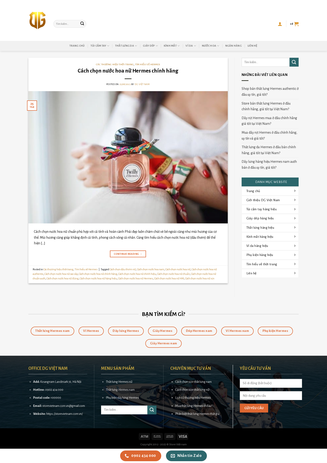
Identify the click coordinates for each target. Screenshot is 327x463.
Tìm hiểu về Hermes (147, 64)
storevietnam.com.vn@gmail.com (63, 406)
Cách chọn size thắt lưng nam (193, 381)
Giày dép (150, 46)
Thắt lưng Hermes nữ (119, 381)
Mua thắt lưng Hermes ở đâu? (193, 406)
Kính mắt (172, 46)
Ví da (191, 46)
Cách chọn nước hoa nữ (178, 269)
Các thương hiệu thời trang (115, 64)
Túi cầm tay (100, 46)
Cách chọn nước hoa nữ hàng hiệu (98, 278)
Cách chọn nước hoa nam (150, 269)
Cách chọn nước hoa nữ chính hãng (98, 274)
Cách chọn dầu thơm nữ (122, 269)
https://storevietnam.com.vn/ (64, 413)
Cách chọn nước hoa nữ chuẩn (173, 274)
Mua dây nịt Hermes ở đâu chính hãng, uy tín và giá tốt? (269, 135)
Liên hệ (253, 45)
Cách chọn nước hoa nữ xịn (199, 278)
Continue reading (128, 254)
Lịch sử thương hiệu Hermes (193, 397)
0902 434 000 (54, 389)
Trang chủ (76, 45)
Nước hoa (210, 46)
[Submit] (82, 24)
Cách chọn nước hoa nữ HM (169, 278)
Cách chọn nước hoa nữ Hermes (135, 278)
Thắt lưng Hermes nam (120, 389)
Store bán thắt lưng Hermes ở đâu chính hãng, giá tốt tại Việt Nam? (266, 106)
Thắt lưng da (126, 46)
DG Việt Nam (142, 84)
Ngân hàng (233, 45)
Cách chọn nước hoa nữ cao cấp (61, 274)
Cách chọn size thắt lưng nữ (192, 389)
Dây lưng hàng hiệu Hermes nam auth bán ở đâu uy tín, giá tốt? (269, 164)
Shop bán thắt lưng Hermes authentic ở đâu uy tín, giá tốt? (270, 91)
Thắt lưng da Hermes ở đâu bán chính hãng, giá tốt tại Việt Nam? (269, 150)
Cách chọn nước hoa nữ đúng (63, 278)
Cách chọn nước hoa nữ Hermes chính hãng (128, 71)
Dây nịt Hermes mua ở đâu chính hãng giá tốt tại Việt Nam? (269, 121)
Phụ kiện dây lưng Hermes (122, 397)
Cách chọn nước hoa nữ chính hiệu (137, 274)
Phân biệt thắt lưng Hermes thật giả (197, 413)
